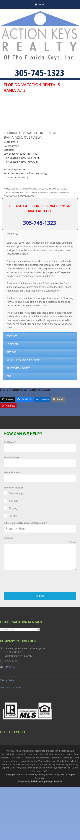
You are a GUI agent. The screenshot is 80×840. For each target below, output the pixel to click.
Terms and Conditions (11, 741)
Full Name (10, 495)
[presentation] (32, 634)
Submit (40, 649)
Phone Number (12, 526)
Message (8, 591)
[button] (40, 4)
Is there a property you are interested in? (25, 576)
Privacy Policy (7, 733)
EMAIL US (10, 720)
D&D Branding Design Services (46, 834)
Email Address (12, 510)
